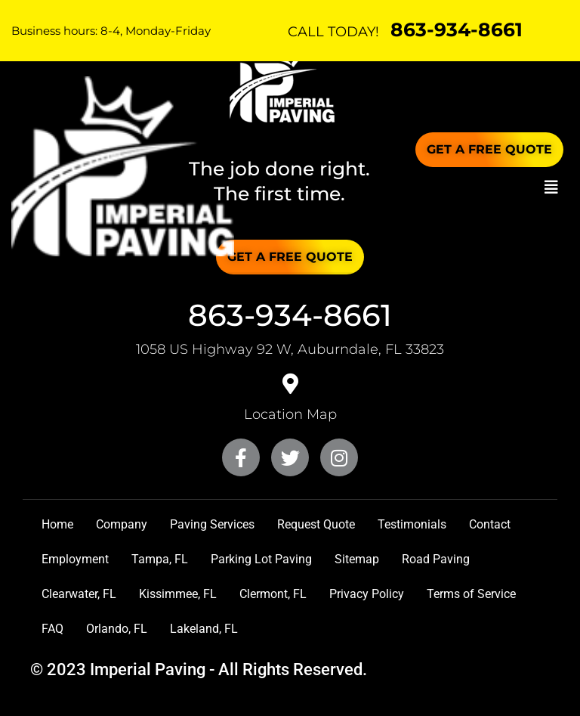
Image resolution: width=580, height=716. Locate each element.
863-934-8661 (456, 29)
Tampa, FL (159, 559)
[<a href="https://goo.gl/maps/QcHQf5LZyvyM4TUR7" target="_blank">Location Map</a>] (290, 384)
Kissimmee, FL (178, 594)
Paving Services (212, 524)
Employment (75, 559)
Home (57, 524)
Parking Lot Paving (261, 559)
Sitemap (357, 559)
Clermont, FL (273, 594)
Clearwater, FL (79, 594)
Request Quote (316, 524)
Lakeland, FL (204, 628)
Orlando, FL (116, 628)
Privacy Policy (366, 594)
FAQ (52, 628)
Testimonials (412, 524)
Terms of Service (471, 594)
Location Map (290, 414)
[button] (551, 187)
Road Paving (436, 559)
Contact (490, 524)
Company (121, 524)
